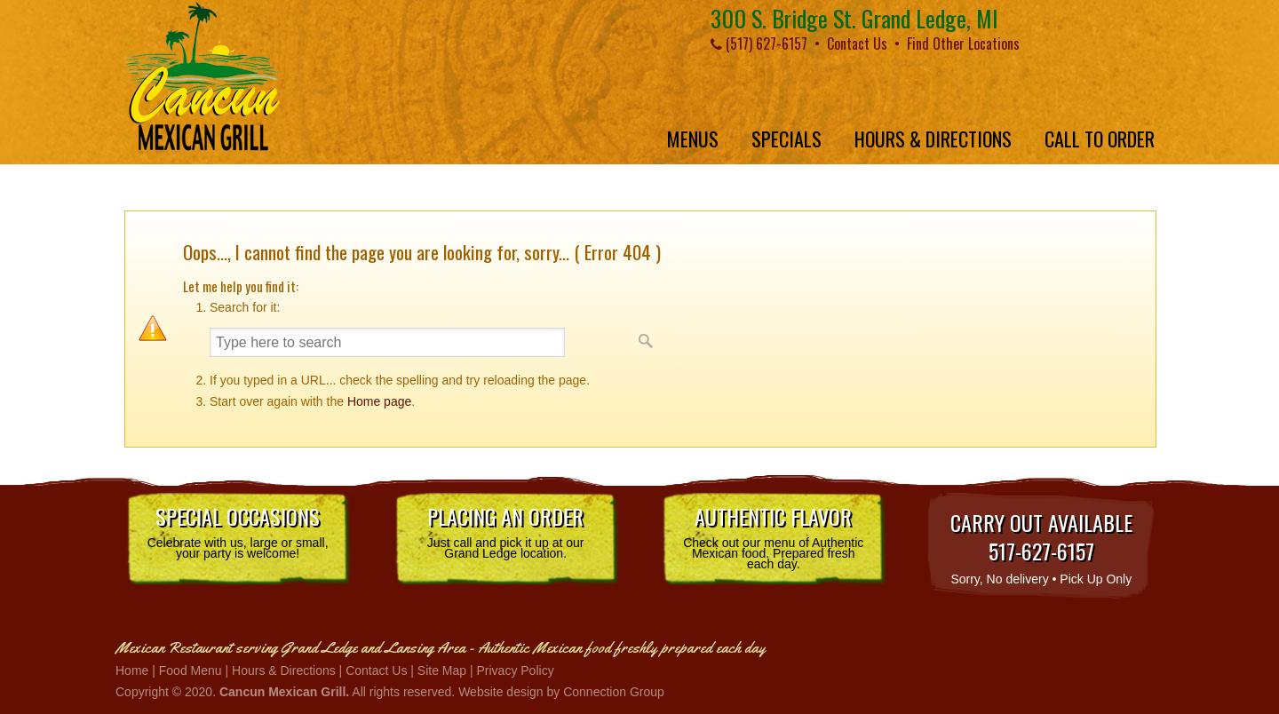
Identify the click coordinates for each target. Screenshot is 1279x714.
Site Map (441, 670)
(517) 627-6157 (759, 43)
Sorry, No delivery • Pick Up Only (1041, 546)
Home (131, 670)
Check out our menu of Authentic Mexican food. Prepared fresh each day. (773, 535)
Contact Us (857, 43)
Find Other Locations (963, 43)
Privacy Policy (515, 670)
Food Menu (190, 670)
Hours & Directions (284, 670)
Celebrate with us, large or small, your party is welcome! (238, 530)
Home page (379, 401)
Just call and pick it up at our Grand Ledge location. (505, 530)
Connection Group (613, 692)
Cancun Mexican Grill (202, 76)
